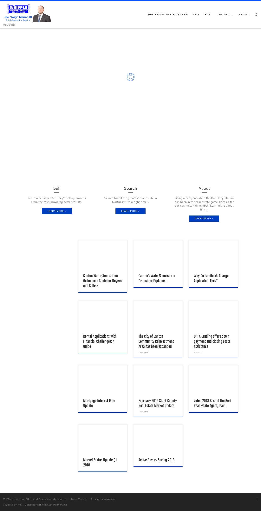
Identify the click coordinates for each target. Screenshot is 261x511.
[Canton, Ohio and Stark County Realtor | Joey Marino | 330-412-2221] (27, 12)
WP (19, 504)
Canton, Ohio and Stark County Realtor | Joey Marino (50, 499)
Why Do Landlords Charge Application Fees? (211, 278)
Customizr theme (57, 504)
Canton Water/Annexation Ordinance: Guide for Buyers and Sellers (102, 281)
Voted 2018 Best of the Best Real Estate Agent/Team (213, 403)
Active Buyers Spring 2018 (157, 460)
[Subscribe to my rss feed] (257, 499)
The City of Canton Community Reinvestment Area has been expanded (156, 341)
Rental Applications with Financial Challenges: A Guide (100, 341)
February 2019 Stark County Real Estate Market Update (158, 403)
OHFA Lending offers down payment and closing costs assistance (212, 341)
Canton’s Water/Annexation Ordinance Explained (157, 278)
